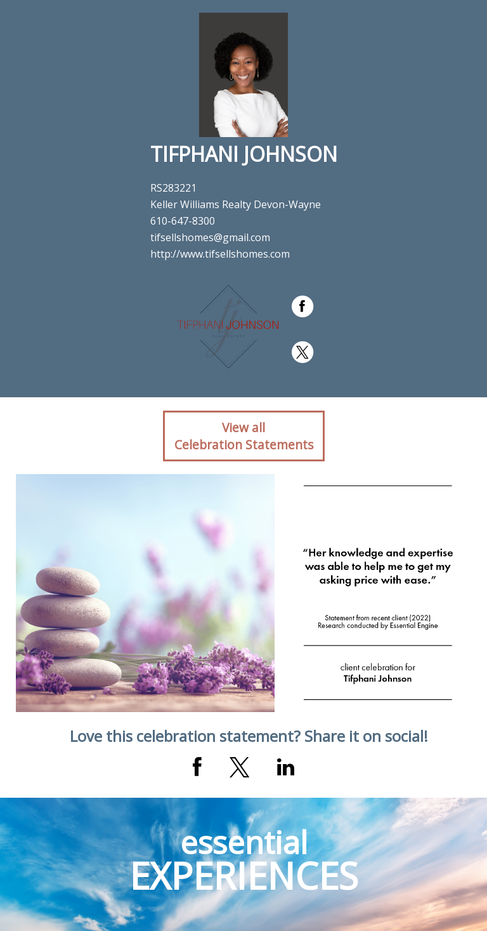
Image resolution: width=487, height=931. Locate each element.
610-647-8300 (182, 221)
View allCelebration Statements (243, 436)
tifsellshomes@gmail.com (210, 237)
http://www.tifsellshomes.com (220, 254)
